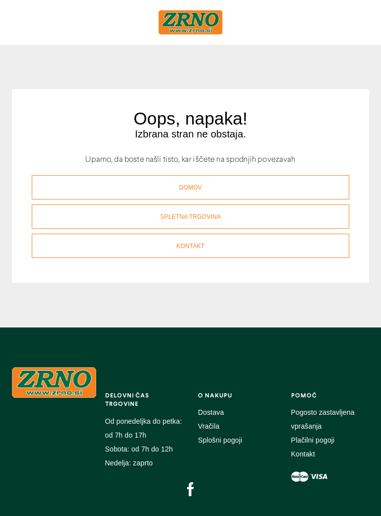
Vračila (208, 426)
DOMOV (190, 187)
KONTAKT (191, 246)
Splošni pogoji (220, 440)
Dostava (211, 412)
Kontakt (303, 454)
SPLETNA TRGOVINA (190, 216)
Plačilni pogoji (313, 440)
